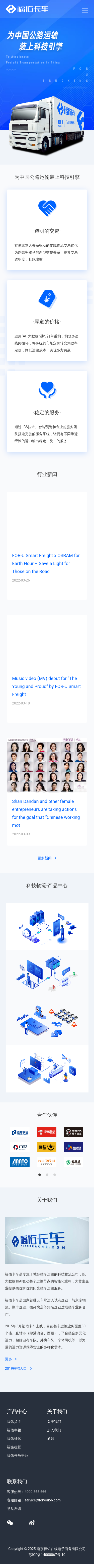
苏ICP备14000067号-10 (47, 1555)
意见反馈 (14, 1509)
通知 (50, 1439)
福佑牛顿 (14, 1430)
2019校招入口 (18, 1368)
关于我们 (54, 1422)
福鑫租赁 (14, 1447)
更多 (11, 1359)
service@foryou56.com (43, 1500)
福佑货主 (14, 1422)
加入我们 (54, 1430)
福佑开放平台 (17, 1456)
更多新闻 (47, 858)
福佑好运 (14, 1439)
